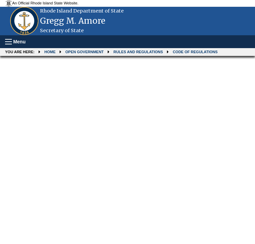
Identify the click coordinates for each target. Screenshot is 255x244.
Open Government (84, 52)
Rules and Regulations (138, 52)
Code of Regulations (195, 52)
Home (50, 52)
